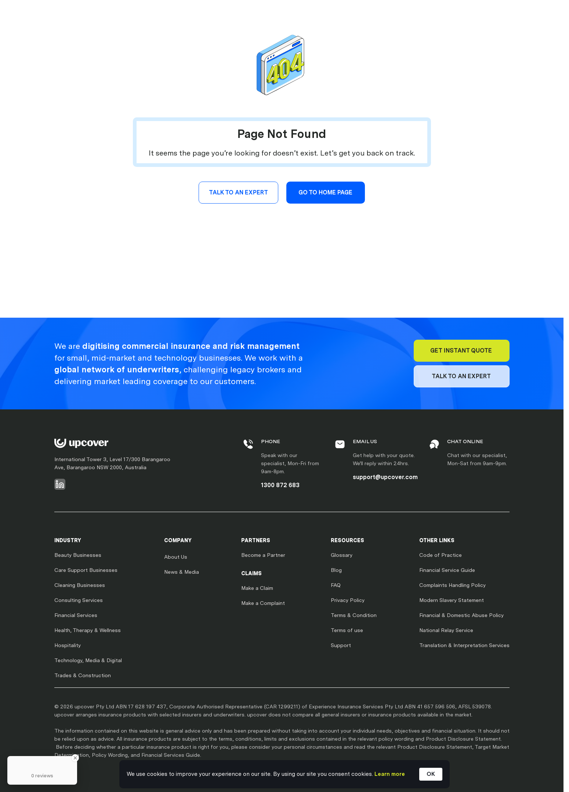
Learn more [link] (389, 774)
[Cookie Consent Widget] (284, 774)
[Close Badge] (75, 758)
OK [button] (431, 774)
